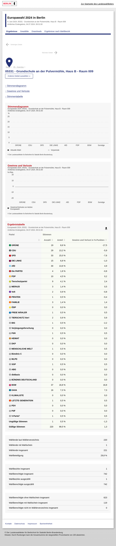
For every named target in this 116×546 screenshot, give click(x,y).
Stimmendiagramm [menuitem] (16, 86)
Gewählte (24, 31)
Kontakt (8, 524)
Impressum (32, 524)
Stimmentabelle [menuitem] (15, 96)
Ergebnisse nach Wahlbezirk (57, 31)
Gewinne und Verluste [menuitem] (18, 91)
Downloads (37, 31)
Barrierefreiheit (46, 524)
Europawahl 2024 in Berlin (26, 17)
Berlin (8, 67)
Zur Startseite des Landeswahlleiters (97, 4)
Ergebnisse (11, 31)
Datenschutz (19, 524)
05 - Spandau (18, 67)
